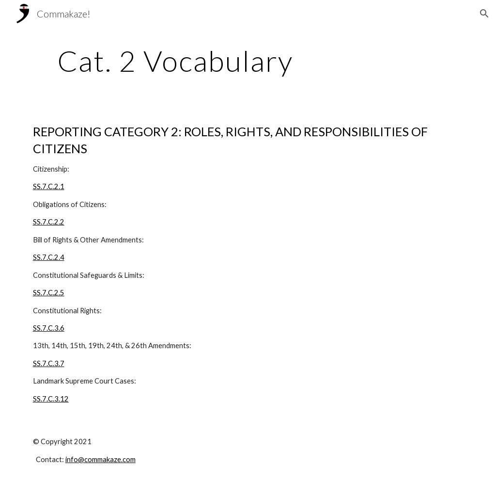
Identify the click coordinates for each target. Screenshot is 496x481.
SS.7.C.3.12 (51, 399)
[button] (484, 13)
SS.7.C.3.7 (48, 363)
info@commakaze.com (100, 459)
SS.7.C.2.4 (48, 257)
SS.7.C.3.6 (48, 328)
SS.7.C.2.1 (48, 186)
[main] (175, 60)
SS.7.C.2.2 (48, 222)
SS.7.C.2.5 (48, 293)
